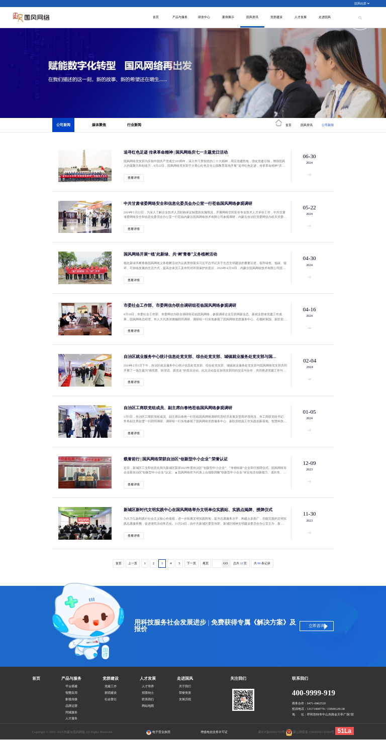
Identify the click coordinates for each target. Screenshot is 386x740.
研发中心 (204, 17)
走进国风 (325, 17)
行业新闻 (134, 125)
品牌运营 (71, 705)
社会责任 (111, 699)
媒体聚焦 (99, 125)
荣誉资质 (185, 692)
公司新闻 (63, 125)
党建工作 (111, 686)
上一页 (132, 563)
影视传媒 (71, 699)
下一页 (191, 563)
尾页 (206, 563)
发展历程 (185, 699)
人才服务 (71, 718)
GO (225, 563)
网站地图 (148, 705)
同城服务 (71, 712)
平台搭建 (71, 686)
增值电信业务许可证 (214, 731)
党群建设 (276, 17)
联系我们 (148, 699)
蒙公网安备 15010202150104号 (313, 731)
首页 (156, 17)
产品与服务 (179, 17)
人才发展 (301, 17)
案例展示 (228, 17)
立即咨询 (317, 626)
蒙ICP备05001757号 (271, 731)
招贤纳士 (148, 692)
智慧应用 (71, 692)
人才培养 (148, 686)
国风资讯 (252, 17)
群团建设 (111, 692)
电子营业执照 (158, 732)
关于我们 (185, 686)
